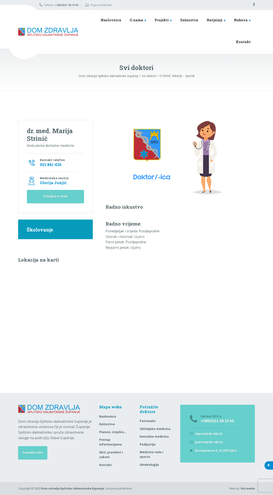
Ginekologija (149, 465)
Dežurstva (189, 20)
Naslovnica (111, 20)
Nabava (241, 20)
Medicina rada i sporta (151, 454)
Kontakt (243, 41)
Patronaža (147, 421)
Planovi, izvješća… (112, 432)
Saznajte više (33, 453)
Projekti (162, 20)
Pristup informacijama (110, 442)
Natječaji (214, 20)
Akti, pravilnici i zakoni (111, 454)
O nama (136, 20)
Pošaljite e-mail (55, 197)
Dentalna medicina (154, 436)
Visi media (248, 488)
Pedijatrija (147, 444)
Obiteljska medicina (155, 429)
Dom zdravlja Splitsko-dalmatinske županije (72, 488)
